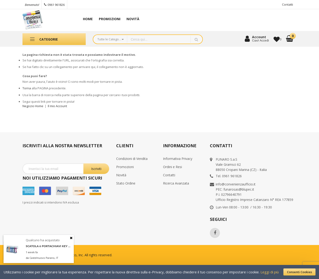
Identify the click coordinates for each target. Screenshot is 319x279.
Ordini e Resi (172, 167)
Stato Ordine (125, 183)
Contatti (287, 4)
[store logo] (47, 20)
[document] (159, 271)
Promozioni (125, 167)
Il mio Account (57, 106)
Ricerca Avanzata (176, 183)
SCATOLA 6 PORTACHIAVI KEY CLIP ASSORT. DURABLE (48, 246)
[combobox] (158, 39)
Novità (121, 175)
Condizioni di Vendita (132, 158)
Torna (26, 88)
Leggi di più (269, 272)
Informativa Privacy (177, 158)
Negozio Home (32, 106)
